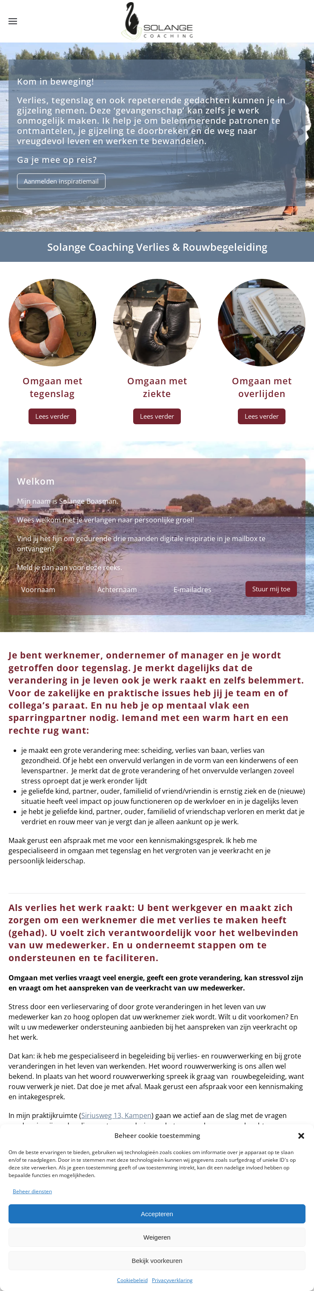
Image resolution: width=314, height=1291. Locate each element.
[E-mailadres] (203, 589)
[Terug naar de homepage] (157, 21)
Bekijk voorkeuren (156, 1260)
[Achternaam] (127, 589)
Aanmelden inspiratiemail (61, 181)
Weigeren (157, 1237)
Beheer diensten (32, 1191)
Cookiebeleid (132, 1280)
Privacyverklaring (172, 1280)
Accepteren (157, 1213)
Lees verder (52, 416)
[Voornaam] (51, 589)
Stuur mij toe (271, 588)
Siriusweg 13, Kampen (116, 1115)
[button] (301, 1135)
